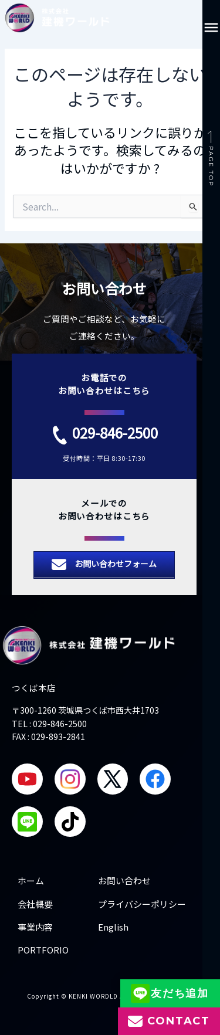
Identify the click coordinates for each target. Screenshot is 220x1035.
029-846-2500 (115, 432)
